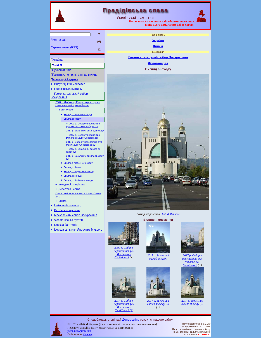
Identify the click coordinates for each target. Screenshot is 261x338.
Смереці (87, 334)
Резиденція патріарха (72, 192)
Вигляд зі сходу (72, 122)
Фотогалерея (66, 112)
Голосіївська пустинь (68, 89)
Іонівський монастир (67, 215)
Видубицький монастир (69, 84)
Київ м (57, 64)
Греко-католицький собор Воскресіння (158, 57)
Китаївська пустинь (67, 220)
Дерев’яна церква (69, 197)
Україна (57, 59)
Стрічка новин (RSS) (64, 47)
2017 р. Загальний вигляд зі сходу (85, 134)
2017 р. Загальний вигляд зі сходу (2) (158, 302)
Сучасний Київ (61, 70)
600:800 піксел (170, 214)
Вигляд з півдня (72, 173)
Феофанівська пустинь (69, 231)
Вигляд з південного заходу (79, 178)
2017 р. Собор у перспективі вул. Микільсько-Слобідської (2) (84, 148)
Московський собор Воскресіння (75, 226)
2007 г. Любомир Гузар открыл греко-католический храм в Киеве (77, 106)
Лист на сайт (59, 39)
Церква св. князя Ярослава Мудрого (78, 242)
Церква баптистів (65, 236)
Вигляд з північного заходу (78, 187)
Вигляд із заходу (73, 182)
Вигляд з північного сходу (78, 117)
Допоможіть (130, 319)
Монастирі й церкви (65, 79)
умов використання (79, 330)
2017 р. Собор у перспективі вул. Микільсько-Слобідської (83, 141)
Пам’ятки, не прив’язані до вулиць (75, 74)
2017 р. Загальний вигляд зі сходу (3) (192, 302)
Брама (63, 210)
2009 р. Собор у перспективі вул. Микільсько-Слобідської (83, 129)
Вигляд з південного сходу (78, 168)
